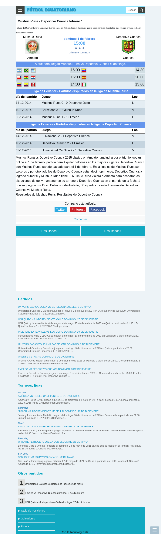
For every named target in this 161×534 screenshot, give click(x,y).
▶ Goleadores (26, 518)
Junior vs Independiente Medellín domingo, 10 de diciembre (58, 411)
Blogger (94, 532)
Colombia (23, 407)
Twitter (61, 209)
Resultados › (112, 231)
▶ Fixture (23, 526)
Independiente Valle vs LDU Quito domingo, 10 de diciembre (58, 331)
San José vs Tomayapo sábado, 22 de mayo (46, 457)
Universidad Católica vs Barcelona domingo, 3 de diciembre (59, 344)
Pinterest (78, 209)
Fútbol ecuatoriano (51, 10)
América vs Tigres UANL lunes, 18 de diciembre (49, 396)
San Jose (23, 453)
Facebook (97, 209)
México (22, 392)
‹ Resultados (48, 231)
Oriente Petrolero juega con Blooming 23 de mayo (53, 441)
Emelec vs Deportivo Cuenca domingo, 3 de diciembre (54, 369)
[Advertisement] (80, 263)
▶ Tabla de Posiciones (31, 510)
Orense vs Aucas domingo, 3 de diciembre (46, 356)
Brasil (21, 423)
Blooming (23, 438)
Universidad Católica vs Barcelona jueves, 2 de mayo (54, 306)
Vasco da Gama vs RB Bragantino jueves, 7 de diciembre (55, 426)
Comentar (80, 219)
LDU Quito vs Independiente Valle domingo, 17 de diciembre (58, 319)
